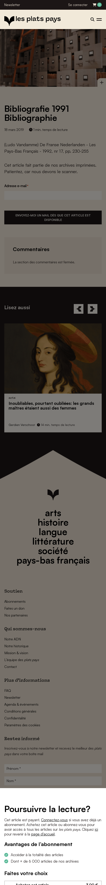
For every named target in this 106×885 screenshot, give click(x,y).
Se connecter (78, 5)
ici (96, 829)
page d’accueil (43, 834)
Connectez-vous (54, 820)
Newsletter (12, 5)
